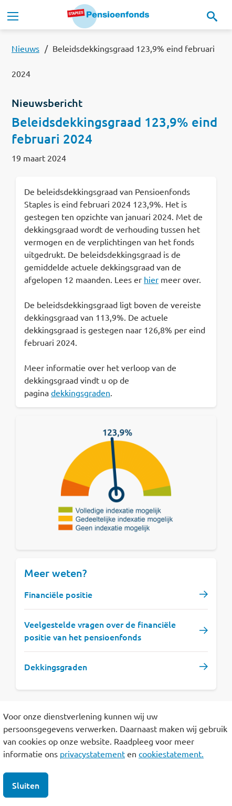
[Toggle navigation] (12, 16)
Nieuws (25, 48)
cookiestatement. (171, 753)
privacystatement (92, 753)
